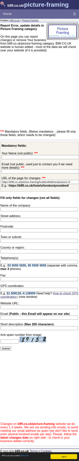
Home (7, 14)
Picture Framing (30, 20)
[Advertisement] (35, 91)
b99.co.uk (15, 20)
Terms (34, 451)
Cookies (46, 451)
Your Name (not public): (17, 153)
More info (25, 456)
